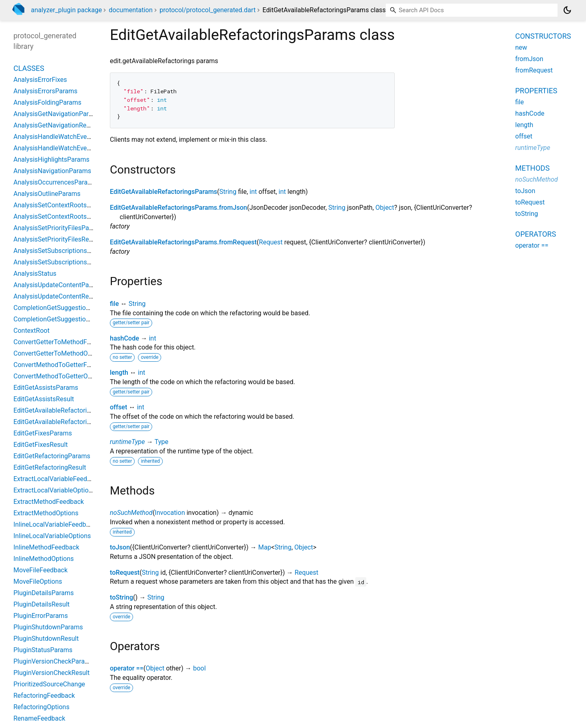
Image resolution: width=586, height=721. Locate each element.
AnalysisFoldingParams (47, 102)
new (521, 47)
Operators (535, 234)
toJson (120, 547)
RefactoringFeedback (44, 695)
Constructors (543, 36)
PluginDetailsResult (41, 604)
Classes (28, 68)
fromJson (529, 59)
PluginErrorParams (40, 616)
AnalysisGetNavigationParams (57, 114)
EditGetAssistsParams (45, 387)
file (114, 304)
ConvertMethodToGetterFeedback (62, 365)
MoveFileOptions (37, 581)
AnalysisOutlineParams (47, 194)
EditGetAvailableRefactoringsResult (64, 422)
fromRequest (534, 70)
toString (121, 597)
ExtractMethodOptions (46, 513)
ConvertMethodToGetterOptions (59, 376)
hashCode (124, 338)
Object (385, 207)
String (227, 192)
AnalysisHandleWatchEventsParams (65, 137)
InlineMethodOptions (43, 559)
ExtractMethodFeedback (48, 502)
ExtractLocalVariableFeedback (57, 479)
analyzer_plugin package (66, 10)
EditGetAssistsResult (43, 399)
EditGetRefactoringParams (51, 456)
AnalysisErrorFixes (40, 80)
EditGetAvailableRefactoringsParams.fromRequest (183, 242)
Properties (536, 90)
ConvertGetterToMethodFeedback (62, 342)
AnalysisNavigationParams (52, 171)
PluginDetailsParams (43, 593)
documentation (131, 10)
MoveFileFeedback (40, 570)
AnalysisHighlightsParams (51, 159)
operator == (127, 668)
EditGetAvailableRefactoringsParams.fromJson (178, 207)
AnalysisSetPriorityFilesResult (56, 239)
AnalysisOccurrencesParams (54, 182)
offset (118, 407)
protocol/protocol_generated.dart (208, 10)
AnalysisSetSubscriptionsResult (59, 262)
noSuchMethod (131, 513)
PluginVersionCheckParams (53, 661)
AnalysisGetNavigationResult (55, 125)
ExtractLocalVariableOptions (54, 490)
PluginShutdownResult (46, 638)
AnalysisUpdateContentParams (58, 285)
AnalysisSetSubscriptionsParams (61, 251)
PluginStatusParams (42, 650)
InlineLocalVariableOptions (52, 536)
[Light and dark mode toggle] (567, 10)
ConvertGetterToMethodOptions (59, 353)
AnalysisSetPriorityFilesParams (58, 228)
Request (270, 242)
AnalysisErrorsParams (45, 91)
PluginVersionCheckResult (51, 673)
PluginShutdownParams (48, 627)
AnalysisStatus (35, 273)
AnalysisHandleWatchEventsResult (63, 148)
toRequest (125, 572)
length (119, 372)
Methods (532, 168)
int (253, 192)
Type (161, 442)
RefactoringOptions (41, 707)
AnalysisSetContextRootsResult (59, 216)
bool (199, 668)
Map (264, 547)
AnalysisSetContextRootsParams (61, 205)
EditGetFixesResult (40, 444)
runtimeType (127, 442)
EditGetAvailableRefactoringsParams (163, 192)
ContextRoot (31, 330)
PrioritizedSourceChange (49, 684)
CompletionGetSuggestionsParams (64, 308)
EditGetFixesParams (42, 433)
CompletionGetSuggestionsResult (62, 319)
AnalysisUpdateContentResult (56, 296)
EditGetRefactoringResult (49, 467)
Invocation (170, 513)
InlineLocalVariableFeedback (54, 524)
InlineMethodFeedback (46, 547)
